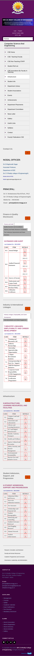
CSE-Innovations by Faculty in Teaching (17, 71)
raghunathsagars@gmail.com (13, 179)
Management (7, 598)
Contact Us (7, 149)
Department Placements (15, 104)
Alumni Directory (8, 626)
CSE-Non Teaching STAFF (16, 61)
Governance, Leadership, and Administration (16, 560)
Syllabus (10, 128)
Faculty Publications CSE (16, 137)
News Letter (11, 114)
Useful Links (11, 123)
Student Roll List (13, 66)
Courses (6, 600)
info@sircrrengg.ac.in (8, 587)
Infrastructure (12, 77)
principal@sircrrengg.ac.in (18, 203)
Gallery (10, 118)
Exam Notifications (9, 607)
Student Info (11, 81)
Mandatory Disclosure (10, 611)
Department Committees (15, 109)
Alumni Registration (9, 624)
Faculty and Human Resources (12, 553)
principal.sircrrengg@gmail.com (11, 585)
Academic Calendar (9, 605)
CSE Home (11, 52)
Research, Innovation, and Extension (14, 550)
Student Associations (14, 90)
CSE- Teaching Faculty (15, 57)
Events (10, 95)
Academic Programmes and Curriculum (15, 556)
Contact (10, 132)
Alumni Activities (8, 629)
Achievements (12, 100)
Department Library (14, 86)
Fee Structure (8, 609)
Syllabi (5, 602)
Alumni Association (9, 622)
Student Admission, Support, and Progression (11, 475)
